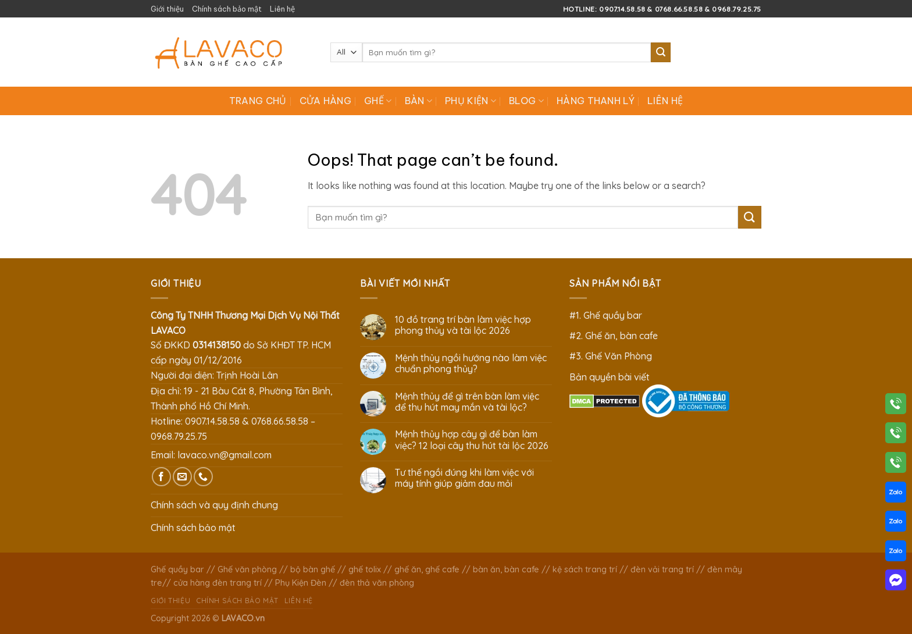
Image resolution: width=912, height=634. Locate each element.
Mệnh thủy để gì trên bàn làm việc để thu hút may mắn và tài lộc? (467, 402)
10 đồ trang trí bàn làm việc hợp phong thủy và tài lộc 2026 (463, 325)
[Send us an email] (182, 476)
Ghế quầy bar (177, 569)
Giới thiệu (167, 8)
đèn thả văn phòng (377, 583)
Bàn (418, 100)
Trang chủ (258, 100)
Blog (526, 100)
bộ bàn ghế (312, 569)
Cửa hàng (326, 100)
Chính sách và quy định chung (214, 505)
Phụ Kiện (470, 100)
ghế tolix (364, 569)
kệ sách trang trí (585, 569)
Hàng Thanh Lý (596, 100)
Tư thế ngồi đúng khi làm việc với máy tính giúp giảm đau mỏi (464, 478)
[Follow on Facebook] (161, 476)
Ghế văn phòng (247, 569)
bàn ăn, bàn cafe (506, 569)
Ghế (377, 100)
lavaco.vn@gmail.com (224, 455)
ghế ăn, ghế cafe (426, 569)
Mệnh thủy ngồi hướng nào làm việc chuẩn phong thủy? (471, 363)
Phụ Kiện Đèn (300, 583)
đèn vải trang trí (662, 569)
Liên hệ (282, 8)
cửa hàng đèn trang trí (217, 583)
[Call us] (203, 476)
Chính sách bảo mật (227, 8)
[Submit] (661, 52)
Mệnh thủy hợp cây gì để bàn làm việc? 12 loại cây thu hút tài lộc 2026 (471, 440)
